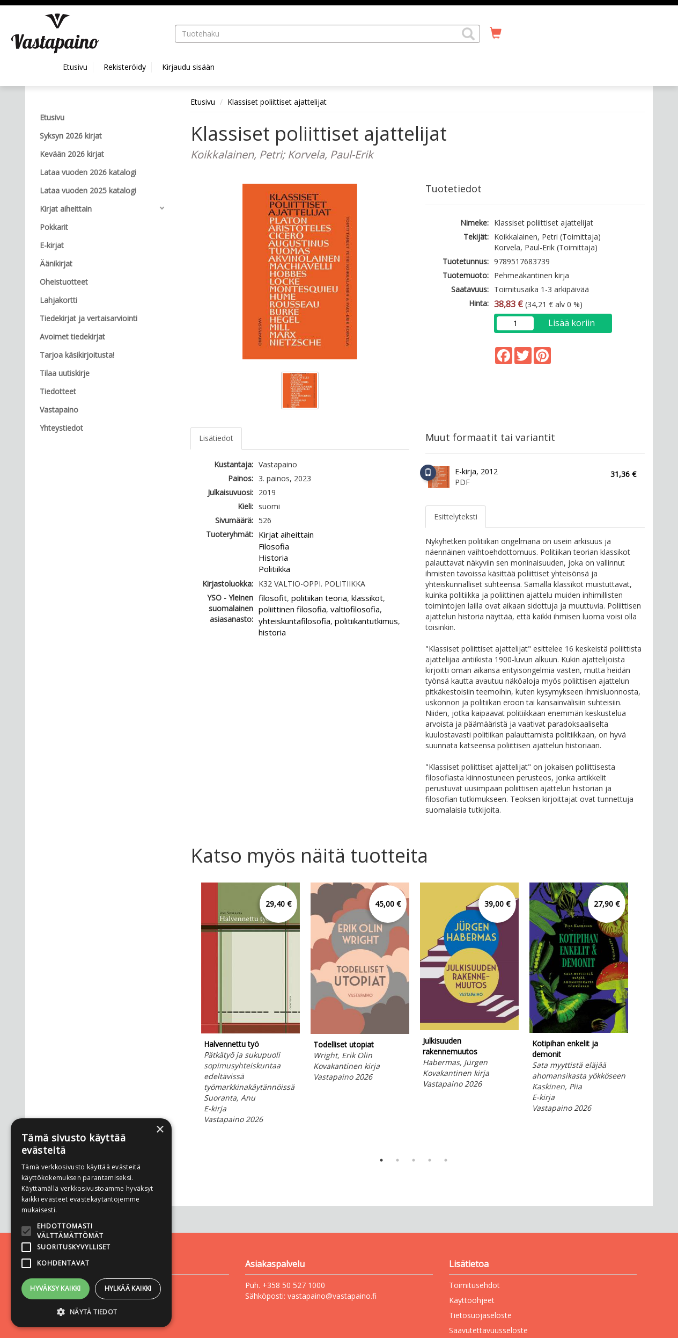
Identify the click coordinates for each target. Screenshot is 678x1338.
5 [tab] (445, 1160)
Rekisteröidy (125, 67)
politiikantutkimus (366, 621)
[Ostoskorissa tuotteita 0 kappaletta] (495, 33)
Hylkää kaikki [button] (128, 1288)
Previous (187, 1014)
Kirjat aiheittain (286, 534)
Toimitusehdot (474, 1285)
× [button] (160, 1130)
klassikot (367, 597)
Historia (273, 557)
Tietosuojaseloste (480, 1315)
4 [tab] (429, 1160)
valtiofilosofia (355, 609)
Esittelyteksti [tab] (455, 516)
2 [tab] (397, 1160)
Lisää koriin (571, 323)
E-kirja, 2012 (476, 471)
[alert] (91, 1222)
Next (639, 1014)
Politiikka (274, 568)
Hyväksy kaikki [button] (55, 1288)
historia (272, 632)
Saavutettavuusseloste (488, 1330)
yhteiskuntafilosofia (294, 621)
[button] (468, 33)
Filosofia (274, 546)
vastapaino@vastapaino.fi (332, 1296)
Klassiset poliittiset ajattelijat (277, 102)
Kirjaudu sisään (188, 67)
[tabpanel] (250, 1005)
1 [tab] (381, 1160)
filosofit (273, 597)
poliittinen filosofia (292, 609)
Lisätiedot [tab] (216, 438)
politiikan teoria (319, 597)
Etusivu (75, 67)
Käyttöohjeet (472, 1300)
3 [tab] (413, 1160)
